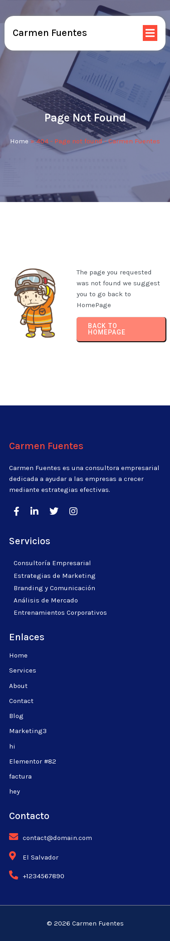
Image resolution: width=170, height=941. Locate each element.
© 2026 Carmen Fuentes (85, 923)
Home (19, 141)
